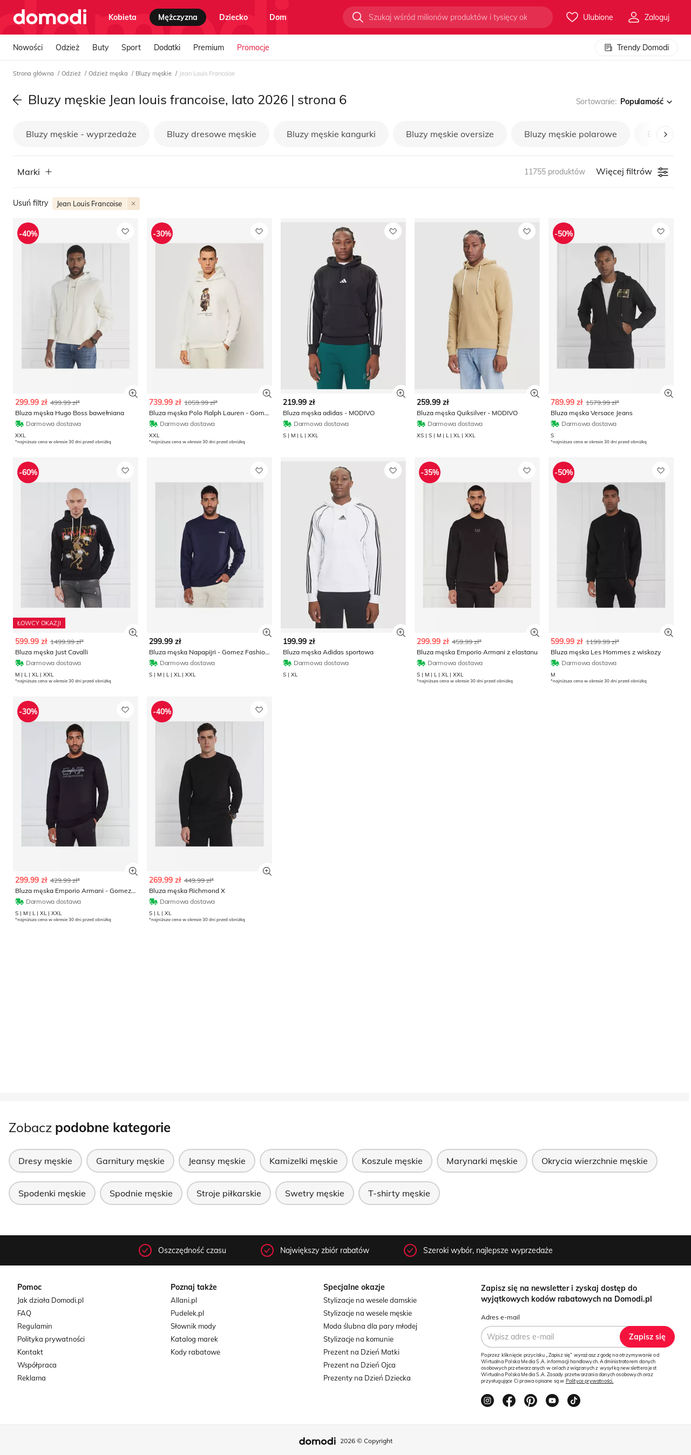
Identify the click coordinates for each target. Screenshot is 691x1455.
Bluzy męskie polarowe (570, 133)
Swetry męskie (314, 1193)
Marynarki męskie (482, 1160)
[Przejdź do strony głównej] (50, 17)
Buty (100, 47)
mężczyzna (178, 17)
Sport (131, 47)
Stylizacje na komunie (358, 1339)
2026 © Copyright (366, 1441)
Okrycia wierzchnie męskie (594, 1160)
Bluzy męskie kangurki (331, 133)
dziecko (233, 17)
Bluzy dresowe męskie (211, 133)
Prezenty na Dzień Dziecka (367, 1377)
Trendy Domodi (636, 47)
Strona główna (34, 73)
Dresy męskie (45, 1160)
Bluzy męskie (154, 73)
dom (278, 17)
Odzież (67, 47)
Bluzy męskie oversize (450, 133)
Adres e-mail (500, 1317)
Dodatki (167, 47)
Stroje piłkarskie (229, 1193)
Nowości (28, 47)
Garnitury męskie (130, 1160)
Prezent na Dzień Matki (361, 1352)
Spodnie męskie (141, 1193)
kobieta (123, 17)
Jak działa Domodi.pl (50, 1300)
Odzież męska (109, 73)
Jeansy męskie (217, 1160)
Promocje (253, 47)
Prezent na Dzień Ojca (359, 1365)
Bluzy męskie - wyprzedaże (81, 133)
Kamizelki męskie (303, 1160)
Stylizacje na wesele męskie (367, 1313)
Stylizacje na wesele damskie (370, 1300)
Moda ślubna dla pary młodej (370, 1326)
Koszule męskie (392, 1160)
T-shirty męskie (399, 1193)
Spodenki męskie (52, 1193)
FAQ (24, 1313)
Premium (208, 47)
